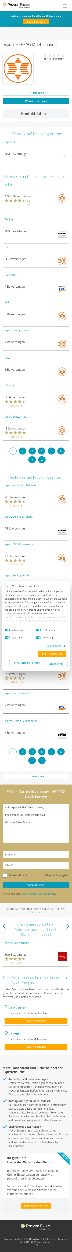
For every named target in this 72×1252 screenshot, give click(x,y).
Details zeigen (54, 645)
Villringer (10, 385)
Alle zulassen (52, 654)
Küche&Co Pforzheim (17, 943)
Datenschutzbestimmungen (36, 893)
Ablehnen (56, 664)
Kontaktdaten (44, 113)
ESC (7, 247)
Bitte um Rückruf (18, 875)
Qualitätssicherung (34, 1238)
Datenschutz (50, 1238)
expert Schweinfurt (16, 416)
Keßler (8, 184)
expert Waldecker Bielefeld (20, 485)
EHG (7, 358)
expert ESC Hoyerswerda (19, 544)
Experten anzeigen (36, 1020)
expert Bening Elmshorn (19, 516)
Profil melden (36, 912)
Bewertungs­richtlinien (13, 1238)
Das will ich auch (36, 22)
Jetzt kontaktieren (36, 101)
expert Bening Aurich (17, 575)
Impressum (63, 1238)
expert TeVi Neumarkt (17, 693)
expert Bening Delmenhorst (21, 721)
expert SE (10, 142)
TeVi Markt (11, 275)
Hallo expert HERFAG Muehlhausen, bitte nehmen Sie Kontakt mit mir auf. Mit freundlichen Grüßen (36, 823)
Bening (9, 219)
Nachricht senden (36, 884)
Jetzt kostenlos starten (36, 1205)
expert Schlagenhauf (17, 330)
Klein (7, 302)
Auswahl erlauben (27, 663)
